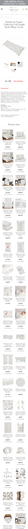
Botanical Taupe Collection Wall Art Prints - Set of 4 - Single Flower (20, 413)
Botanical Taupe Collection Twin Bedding (7, 166)
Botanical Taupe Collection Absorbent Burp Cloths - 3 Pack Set (20, 504)
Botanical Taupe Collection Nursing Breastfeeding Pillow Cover (8, 459)
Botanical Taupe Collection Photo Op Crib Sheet (8, 255)
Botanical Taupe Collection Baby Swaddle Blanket (20, 322)
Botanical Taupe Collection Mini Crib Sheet (20, 255)
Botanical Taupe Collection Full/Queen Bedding (7, 143)
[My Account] (23, 9)
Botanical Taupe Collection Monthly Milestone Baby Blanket (8, 322)
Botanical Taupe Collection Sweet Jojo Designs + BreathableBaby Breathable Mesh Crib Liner (20, 211)
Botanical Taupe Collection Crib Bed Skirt (7, 390)
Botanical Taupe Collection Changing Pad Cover (20, 278)
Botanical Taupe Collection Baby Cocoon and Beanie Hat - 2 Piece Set (20, 299)
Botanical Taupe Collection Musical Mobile (8, 481)
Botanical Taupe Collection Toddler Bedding (8, 189)
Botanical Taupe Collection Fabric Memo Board (8, 413)
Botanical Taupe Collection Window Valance (20, 368)
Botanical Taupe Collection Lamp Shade (20, 459)
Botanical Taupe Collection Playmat (20, 389)
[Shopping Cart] (26, 9)
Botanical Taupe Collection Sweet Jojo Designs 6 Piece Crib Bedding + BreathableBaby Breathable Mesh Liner (8, 211)
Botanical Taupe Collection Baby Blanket (7, 299)
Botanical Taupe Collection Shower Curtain (8, 436)
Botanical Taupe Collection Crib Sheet (20, 234)
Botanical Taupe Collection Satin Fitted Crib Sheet (8, 278)
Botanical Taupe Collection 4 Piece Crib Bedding (20, 189)
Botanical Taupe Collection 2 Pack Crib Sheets (8, 234)
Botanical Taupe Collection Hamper (20, 435)
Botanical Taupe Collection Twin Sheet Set (20, 166)
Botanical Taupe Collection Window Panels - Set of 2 (8, 368)
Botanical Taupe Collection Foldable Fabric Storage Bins (7, 345)
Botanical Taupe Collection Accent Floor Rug (8, 504)
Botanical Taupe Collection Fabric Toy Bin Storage (20, 345)
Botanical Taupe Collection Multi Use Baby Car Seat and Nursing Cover (20, 481)
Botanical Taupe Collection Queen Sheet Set (20, 143)
